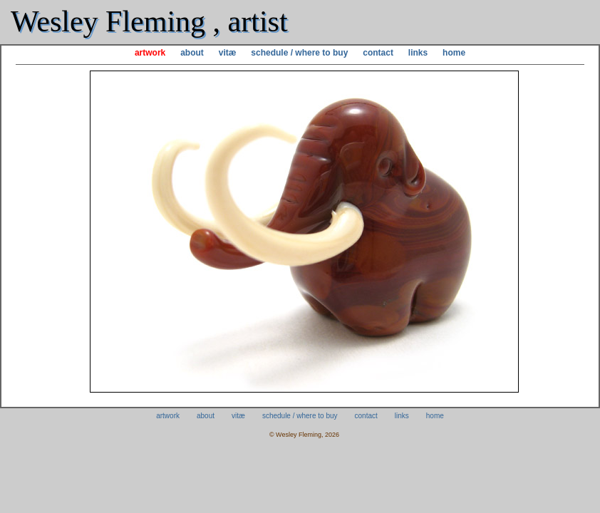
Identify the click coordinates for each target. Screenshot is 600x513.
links (418, 53)
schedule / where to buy (299, 53)
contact (378, 53)
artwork (150, 53)
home (454, 53)
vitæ (228, 53)
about (192, 53)
